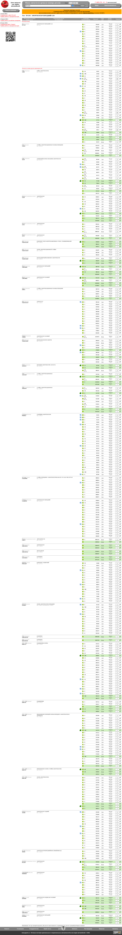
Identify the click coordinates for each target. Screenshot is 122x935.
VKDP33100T (25, 341)
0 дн (102, 31)
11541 (23, 224)
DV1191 (24, 25)
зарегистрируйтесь (88, 13)
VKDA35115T (25, 302)
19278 (23, 159)
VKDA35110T (25, 242)
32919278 (24, 366)
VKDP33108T (25, 258)
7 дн (102, 58)
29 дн (102, 132)
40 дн (102, 142)
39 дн (102, 139)
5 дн (102, 29)
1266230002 (24, 267)
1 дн (102, 24)
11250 (23, 197)
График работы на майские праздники (10, 20)
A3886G (24, 337)
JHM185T (24, 388)
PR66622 (24, 415)
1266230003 (24, 278)
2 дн (102, 26)
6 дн (102, 53)
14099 (23, 71)
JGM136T (24, 374)
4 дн (102, 33)
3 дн (102, 41)
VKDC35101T (25, 250)
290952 (23, 289)
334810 (23, 146)
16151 (23, 235)
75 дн (102, 120)
